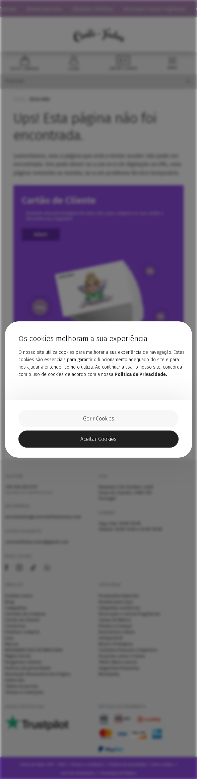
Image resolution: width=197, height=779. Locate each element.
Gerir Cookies (98, 418)
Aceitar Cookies (98, 439)
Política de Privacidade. (141, 374)
